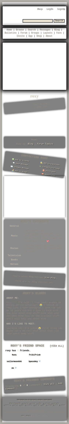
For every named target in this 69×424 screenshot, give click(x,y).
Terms (16, 405)
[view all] (56, 345)
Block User (49, 171)
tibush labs (26, 415)
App (31, 35)
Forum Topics (45, 143)
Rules (50, 405)
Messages (45, 29)
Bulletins (11, 32)
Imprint (56, 403)
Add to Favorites (50, 163)
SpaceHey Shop (15, 403)
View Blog (50, 277)
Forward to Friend (49, 167)
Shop (39, 35)
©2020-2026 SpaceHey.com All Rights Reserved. (34, 400)
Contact (48, 403)
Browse (20, 29)
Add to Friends (20, 160)
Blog (57, 29)
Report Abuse (36, 403)
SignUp (61, 9)
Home (9, 29)
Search (59, 20)
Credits (30, 405)
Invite (20, 35)
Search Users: (13, 20)
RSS (22, 405)
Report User (48, 174)
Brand (37, 405)
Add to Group (19, 171)
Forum (24, 32)
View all (49, 383)
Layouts (47, 32)
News (56, 405)
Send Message (20, 163)
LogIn (49, 9)
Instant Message (19, 167)
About (49, 35)
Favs (59, 32)
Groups (35, 32)
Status (26, 403)
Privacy (9, 405)
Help (40, 9)
